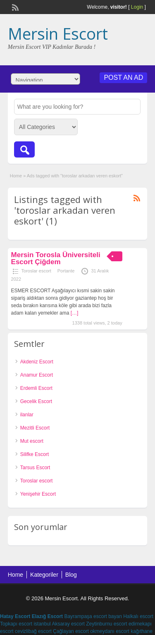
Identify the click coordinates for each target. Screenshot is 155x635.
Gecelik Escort (36, 401)
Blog (71, 574)
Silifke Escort (34, 454)
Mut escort (31, 441)
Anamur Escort (36, 375)
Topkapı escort (16, 624)
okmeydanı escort (109, 631)
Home (16, 175)
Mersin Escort (58, 33)
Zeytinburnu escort (106, 624)
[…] (75, 313)
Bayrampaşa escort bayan (93, 616)
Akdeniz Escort (36, 362)
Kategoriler (44, 574)
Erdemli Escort (36, 388)
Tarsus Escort (35, 467)
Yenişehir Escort (38, 494)
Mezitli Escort (35, 428)
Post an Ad (123, 77)
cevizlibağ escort (33, 631)
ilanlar (26, 415)
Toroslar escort (36, 270)
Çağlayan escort (71, 631)
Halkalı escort (138, 616)
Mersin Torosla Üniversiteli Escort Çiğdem (55, 258)
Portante (66, 270)
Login (137, 7)
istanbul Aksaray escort (58, 624)
